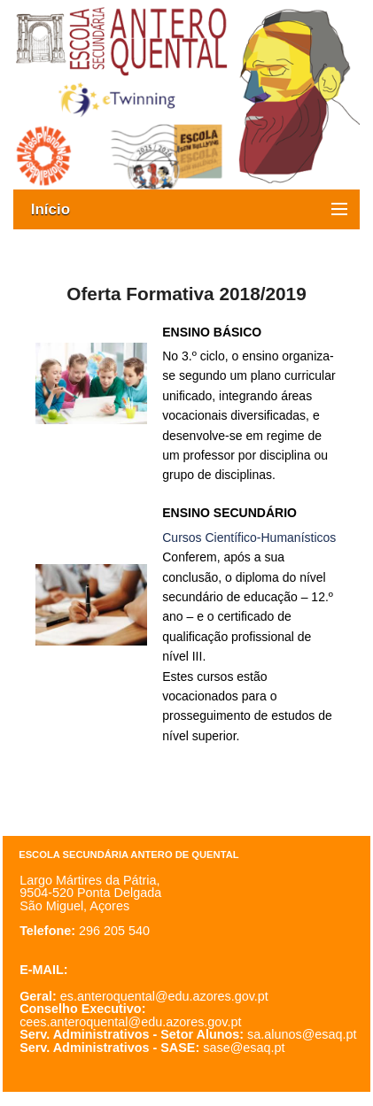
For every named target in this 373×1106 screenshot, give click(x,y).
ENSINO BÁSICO (211, 332)
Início (59, 209)
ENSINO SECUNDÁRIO (229, 513)
